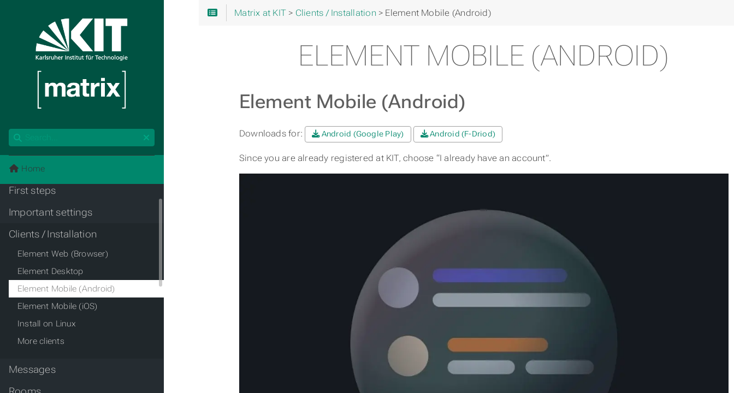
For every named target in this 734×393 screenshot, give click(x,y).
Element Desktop (50, 271)
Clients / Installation (53, 234)
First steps (32, 190)
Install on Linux (46, 324)
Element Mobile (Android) (66, 289)
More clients (40, 341)
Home (27, 169)
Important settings (50, 212)
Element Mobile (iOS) (57, 306)
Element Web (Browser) (62, 254)
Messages (32, 369)
